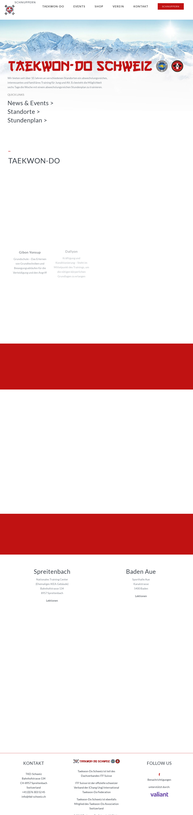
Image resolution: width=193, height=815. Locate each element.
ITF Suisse (106, 775)
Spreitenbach (52, 571)
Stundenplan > (27, 120)
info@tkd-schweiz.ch (34, 796)
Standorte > (24, 111)
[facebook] (159, 774)
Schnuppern (25, 2)
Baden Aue (141, 571)
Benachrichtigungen (159, 779)
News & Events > (31, 102)
